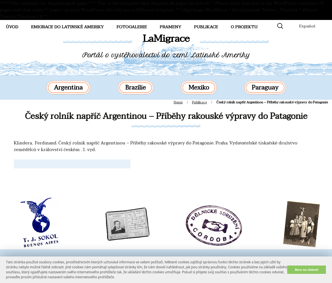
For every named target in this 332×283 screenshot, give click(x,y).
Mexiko (198, 87)
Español (307, 26)
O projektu (244, 26)
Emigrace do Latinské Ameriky (67, 26)
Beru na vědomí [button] (306, 269)
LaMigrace (166, 38)
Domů (178, 102)
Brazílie (135, 87)
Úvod (12, 26)
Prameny (170, 26)
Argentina (68, 87)
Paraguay (265, 87)
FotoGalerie (131, 26)
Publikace (206, 26)
